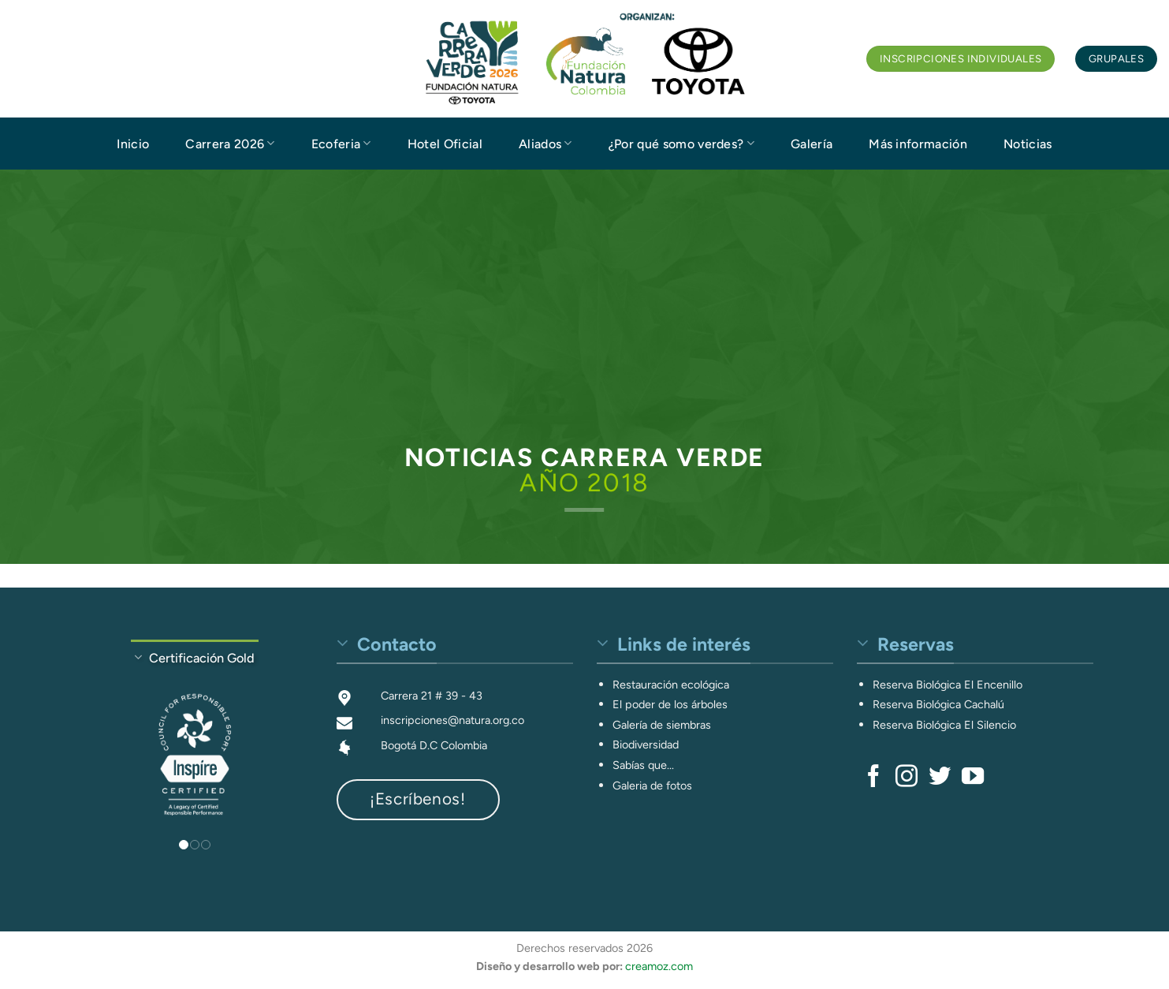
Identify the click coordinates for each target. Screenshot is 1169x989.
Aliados (545, 143)
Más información (918, 143)
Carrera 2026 (229, 143)
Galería (811, 143)
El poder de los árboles (670, 704)
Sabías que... (643, 765)
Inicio (133, 143)
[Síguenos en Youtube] (973, 777)
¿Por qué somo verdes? (681, 143)
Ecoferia (341, 143)
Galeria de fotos (652, 785)
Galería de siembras (661, 725)
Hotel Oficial (445, 143)
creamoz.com (659, 966)
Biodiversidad (645, 744)
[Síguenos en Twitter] (940, 777)
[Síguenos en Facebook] (873, 777)
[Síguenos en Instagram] (906, 777)
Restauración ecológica (670, 684)
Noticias (1027, 143)
